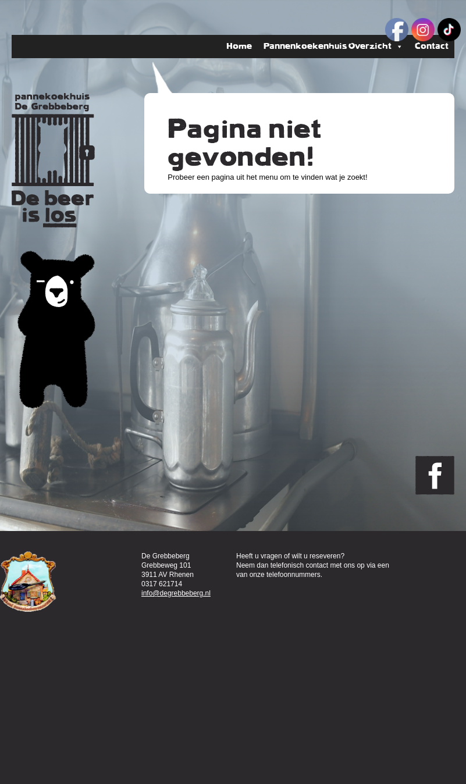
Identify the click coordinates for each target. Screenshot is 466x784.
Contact (432, 46)
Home (239, 46)
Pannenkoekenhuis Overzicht (333, 46)
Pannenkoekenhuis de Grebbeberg (53, 160)
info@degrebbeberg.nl (176, 593)
